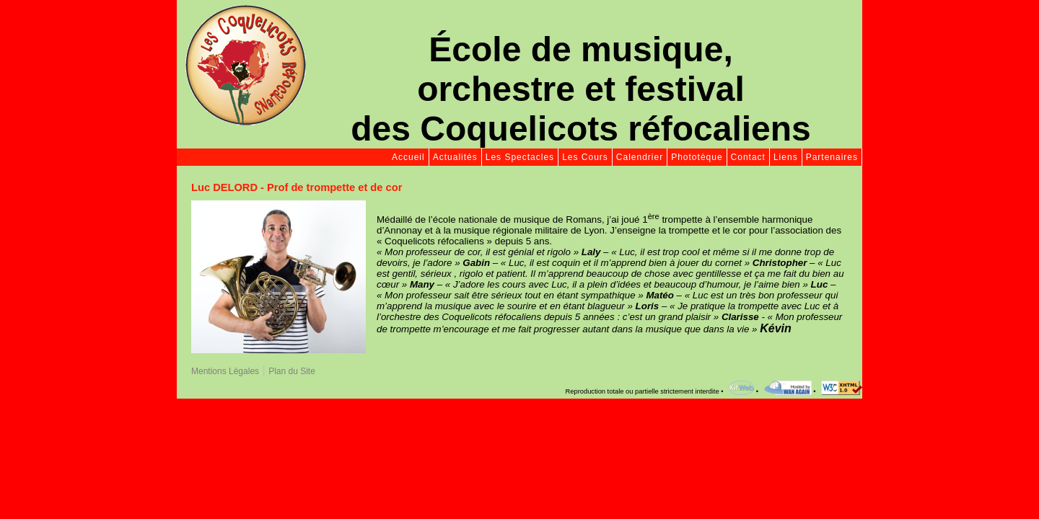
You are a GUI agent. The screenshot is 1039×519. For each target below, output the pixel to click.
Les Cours (585, 157)
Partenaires (832, 157)
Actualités (455, 157)
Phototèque (696, 157)
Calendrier (639, 157)
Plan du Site (291, 371)
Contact (748, 157)
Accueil (408, 157)
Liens (785, 157)
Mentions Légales (225, 371)
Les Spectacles (520, 157)
